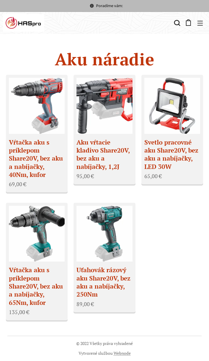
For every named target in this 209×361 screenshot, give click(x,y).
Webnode (122, 353)
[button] (176, 22)
